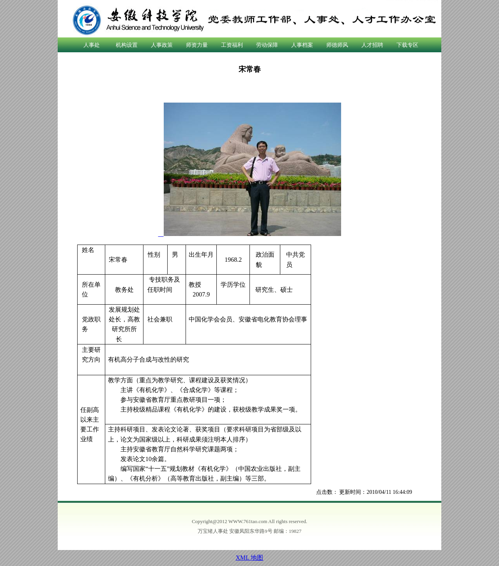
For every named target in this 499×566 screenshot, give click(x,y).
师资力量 (197, 45)
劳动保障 (267, 45)
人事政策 (162, 45)
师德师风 (337, 45)
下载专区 (407, 45)
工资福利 (232, 45)
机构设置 (127, 45)
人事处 (91, 45)
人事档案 (302, 45)
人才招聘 (372, 45)
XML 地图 (250, 557)
